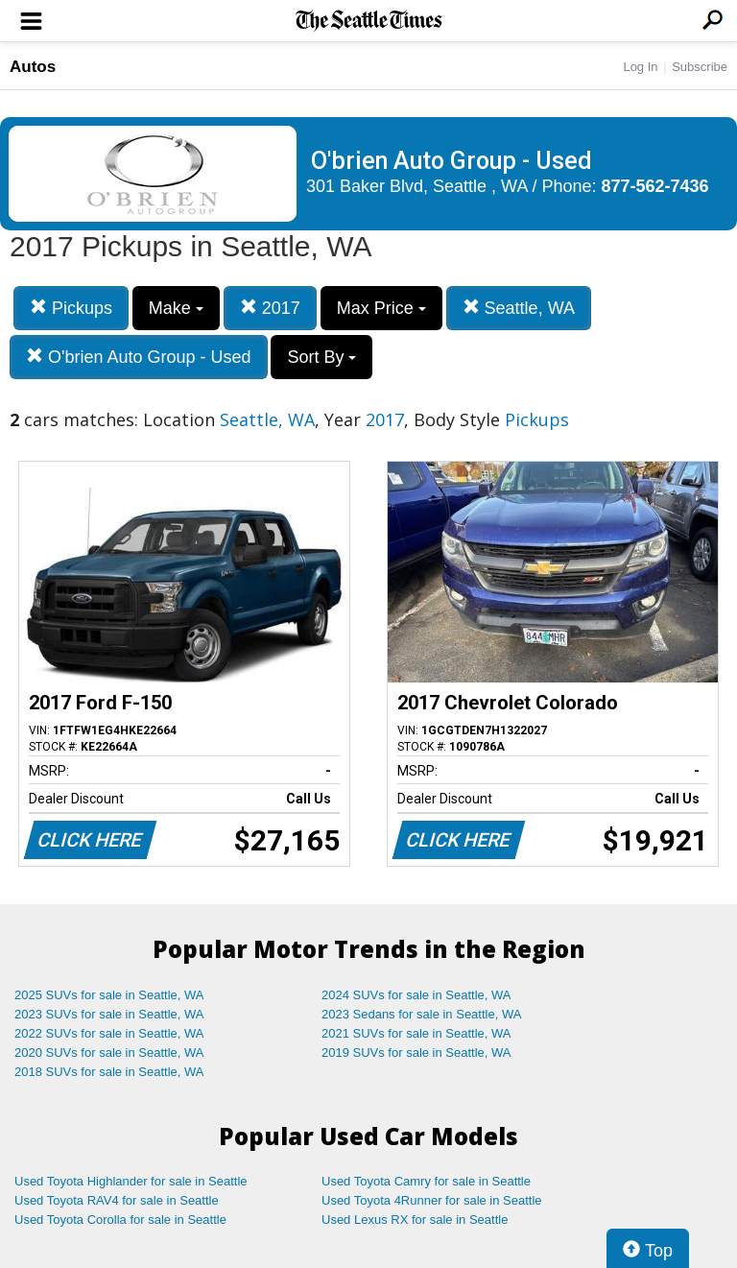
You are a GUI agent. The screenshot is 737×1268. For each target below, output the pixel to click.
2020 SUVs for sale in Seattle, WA (109, 1052)
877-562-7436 (655, 186)
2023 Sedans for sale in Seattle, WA (421, 1014)
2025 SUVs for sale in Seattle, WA (109, 995)
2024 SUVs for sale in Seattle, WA (416, 995)
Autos (33, 67)
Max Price (381, 308)
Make (176, 308)
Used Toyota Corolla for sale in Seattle (120, 1219)
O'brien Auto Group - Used (138, 357)
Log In (640, 67)
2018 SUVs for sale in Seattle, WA (109, 1072)
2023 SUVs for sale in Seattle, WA (109, 1014)
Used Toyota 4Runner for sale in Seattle (431, 1200)
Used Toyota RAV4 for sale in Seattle (116, 1200)
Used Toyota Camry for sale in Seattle (426, 1181)
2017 (270, 308)
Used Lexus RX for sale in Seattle (414, 1219)
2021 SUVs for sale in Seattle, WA (416, 1033)
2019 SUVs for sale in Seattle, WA (416, 1052)
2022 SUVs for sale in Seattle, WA (109, 1033)
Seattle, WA (519, 308)
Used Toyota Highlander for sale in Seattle (131, 1181)
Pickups (71, 308)
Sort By (321, 357)
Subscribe (699, 67)
